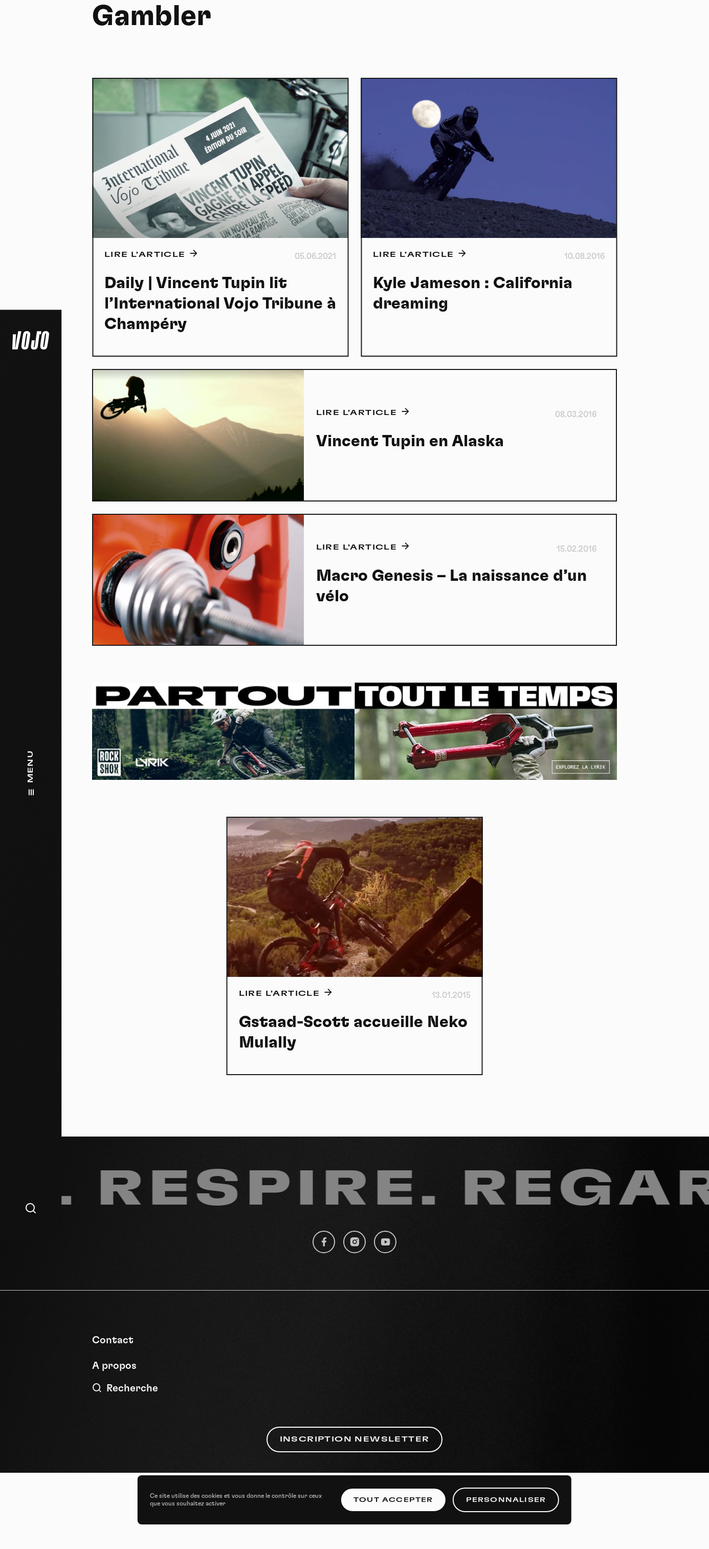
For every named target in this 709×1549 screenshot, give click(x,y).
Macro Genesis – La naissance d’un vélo (451, 586)
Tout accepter (393, 1500)
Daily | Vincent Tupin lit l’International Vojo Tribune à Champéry (220, 303)
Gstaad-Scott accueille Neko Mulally (353, 1032)
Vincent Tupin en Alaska (410, 441)
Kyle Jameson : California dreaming (472, 293)
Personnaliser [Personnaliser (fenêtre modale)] (506, 1500)
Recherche (125, 1388)
